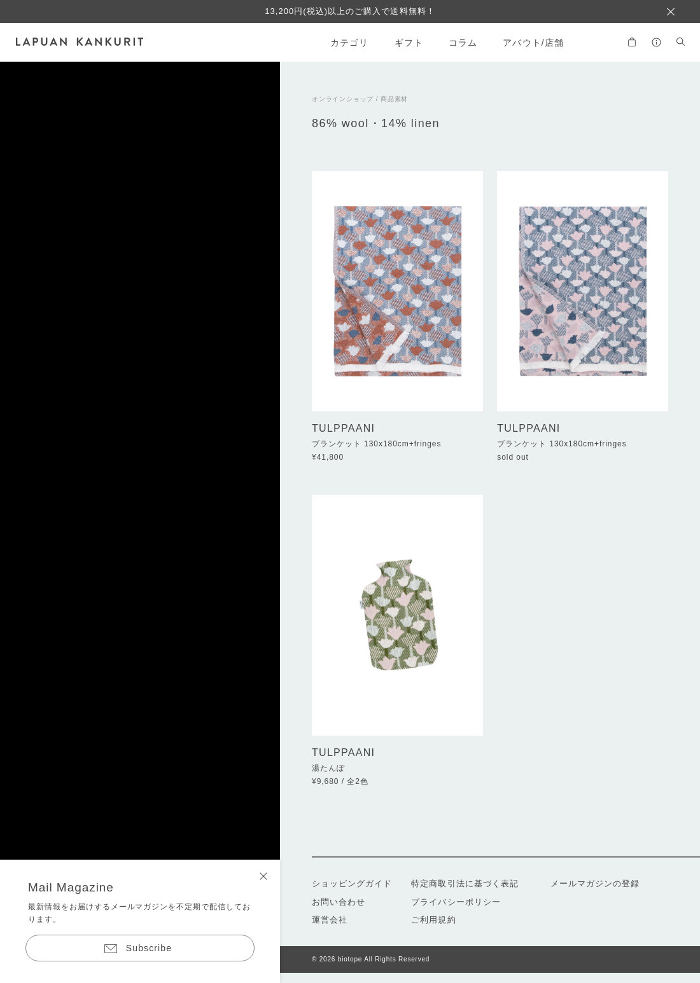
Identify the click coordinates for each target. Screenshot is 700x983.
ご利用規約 (433, 920)
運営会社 (329, 920)
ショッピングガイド (352, 883)
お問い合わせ (338, 902)
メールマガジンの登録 (595, 883)
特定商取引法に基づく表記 (464, 883)
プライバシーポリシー (455, 902)
